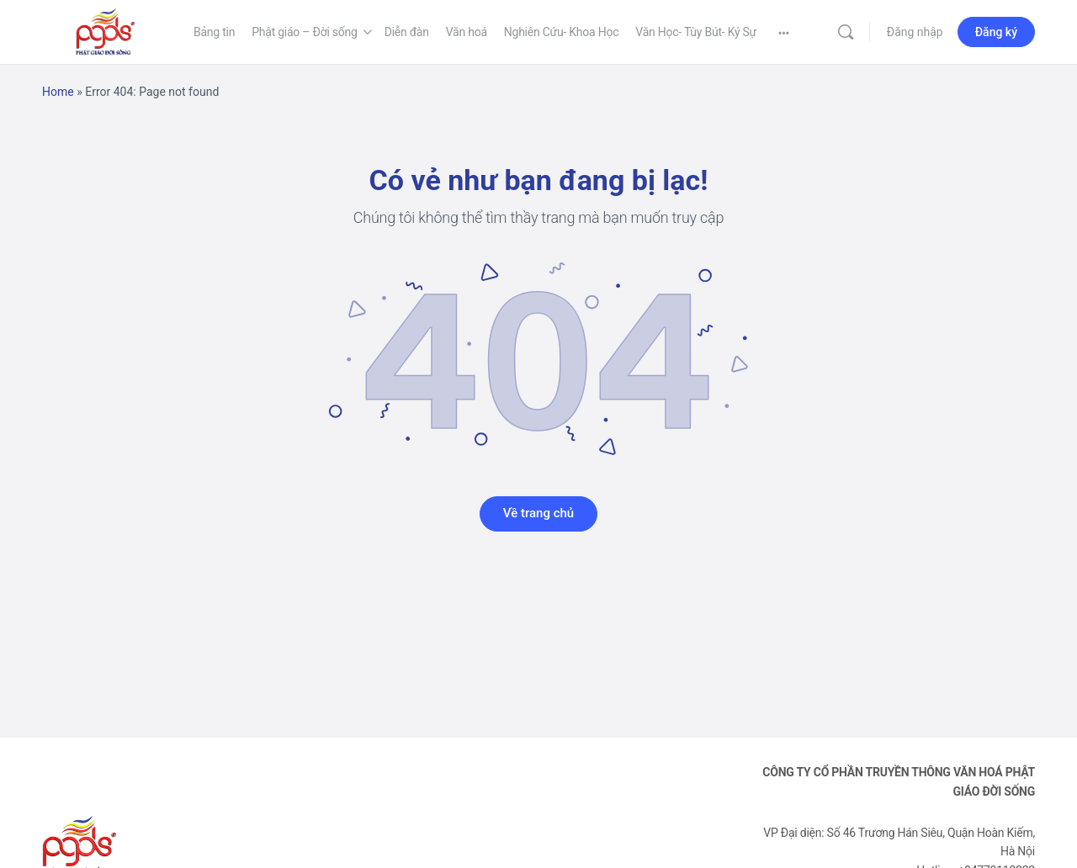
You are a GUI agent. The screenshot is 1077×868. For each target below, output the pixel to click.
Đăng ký (996, 32)
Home (58, 91)
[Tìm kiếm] (845, 32)
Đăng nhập (915, 32)
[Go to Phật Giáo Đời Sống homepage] (105, 30)
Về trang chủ (538, 513)
